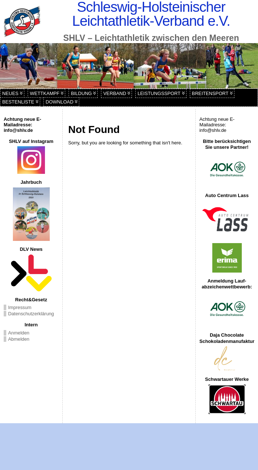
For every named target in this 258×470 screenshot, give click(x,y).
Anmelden (18, 333)
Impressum (19, 307)
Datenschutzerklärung (31, 313)
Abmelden (18, 339)
